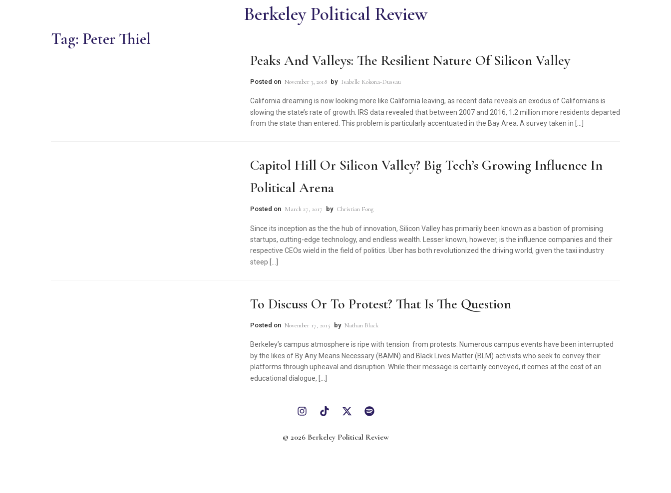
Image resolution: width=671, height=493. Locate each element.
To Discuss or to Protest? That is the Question (380, 303)
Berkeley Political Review (335, 14)
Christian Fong (354, 209)
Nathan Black (361, 325)
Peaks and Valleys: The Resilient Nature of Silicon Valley (410, 60)
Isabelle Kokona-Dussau (371, 82)
